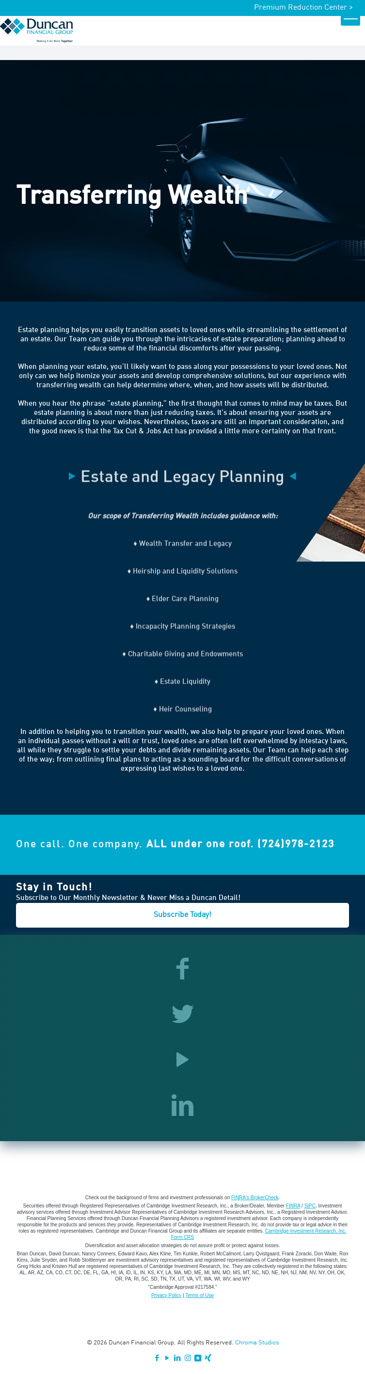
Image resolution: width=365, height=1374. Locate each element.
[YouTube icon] (167, 1358)
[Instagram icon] (187, 1358)
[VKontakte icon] (198, 1358)
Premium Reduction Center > (303, 8)
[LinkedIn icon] (177, 1358)
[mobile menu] (350, 16)
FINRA (293, 1205)
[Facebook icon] (157, 1358)
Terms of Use (199, 1295)
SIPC (310, 1205)
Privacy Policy (166, 1295)
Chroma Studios (257, 1343)
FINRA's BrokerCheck (255, 1197)
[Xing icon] (208, 1358)
